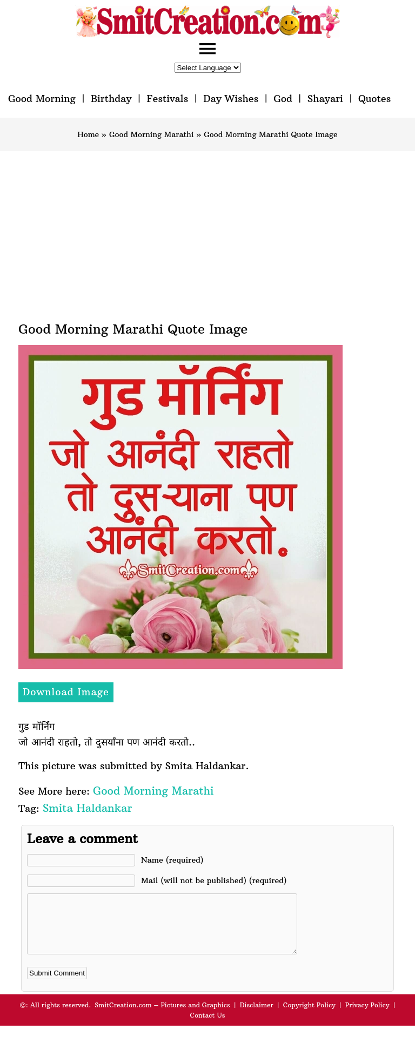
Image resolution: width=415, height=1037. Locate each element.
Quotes (374, 98)
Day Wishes (230, 98)
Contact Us (207, 1026)
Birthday (111, 98)
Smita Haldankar (87, 808)
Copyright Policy (309, 1016)
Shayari (325, 98)
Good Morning (42, 98)
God (282, 98)
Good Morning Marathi (151, 134)
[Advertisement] (207, 232)
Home (88, 134)
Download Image (66, 692)
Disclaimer (256, 1016)
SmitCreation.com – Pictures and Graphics (162, 1016)
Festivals (167, 98)
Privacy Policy (367, 1016)
